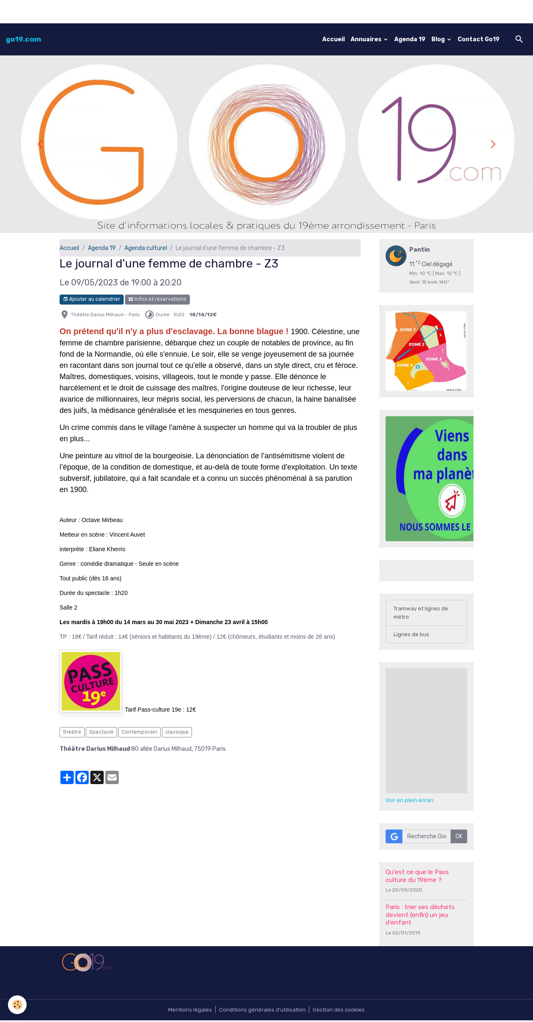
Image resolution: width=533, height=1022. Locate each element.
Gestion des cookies (340, 1011)
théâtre (72, 732)
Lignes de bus (411, 635)
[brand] (23, 39)
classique (177, 732)
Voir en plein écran (410, 801)
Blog (438, 39)
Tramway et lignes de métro (422, 613)
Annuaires (367, 39)
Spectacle (101, 732)
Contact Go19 (479, 39)
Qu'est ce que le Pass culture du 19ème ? (417, 877)
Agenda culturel (146, 248)
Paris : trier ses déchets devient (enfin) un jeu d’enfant (420, 916)
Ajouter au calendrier (91, 299)
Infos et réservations (157, 299)
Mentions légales (188, 1011)
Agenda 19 (410, 39)
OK (459, 838)
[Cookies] (17, 1004)
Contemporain (139, 732)
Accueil (333, 39)
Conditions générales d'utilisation (261, 1011)
